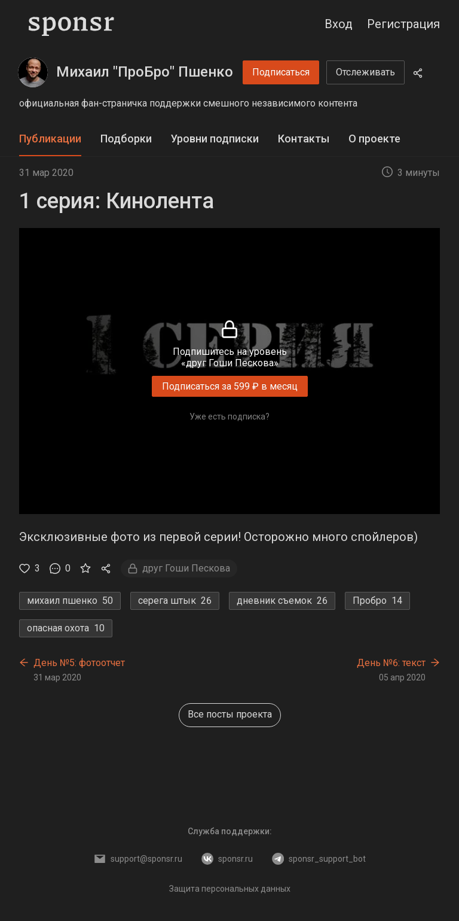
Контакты (303, 138)
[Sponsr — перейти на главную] (71, 24)
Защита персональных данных (229, 888)
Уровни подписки (215, 138)
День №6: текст (391, 662)
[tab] (50, 139)
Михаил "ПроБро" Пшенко (144, 71)
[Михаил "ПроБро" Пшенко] (33, 72)
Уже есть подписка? (229, 416)
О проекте (374, 138)
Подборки (126, 138)
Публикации (50, 138)
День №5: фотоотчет (79, 662)
